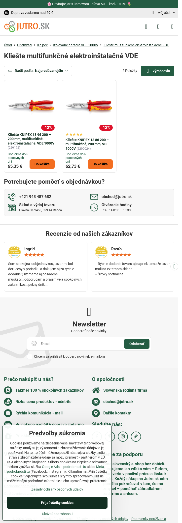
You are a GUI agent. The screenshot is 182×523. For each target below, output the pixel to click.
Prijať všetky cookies (57, 503)
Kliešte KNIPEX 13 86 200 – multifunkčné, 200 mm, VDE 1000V (87, 144)
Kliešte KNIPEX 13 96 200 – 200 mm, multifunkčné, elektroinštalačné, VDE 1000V (31, 139)
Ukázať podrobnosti (57, 514)
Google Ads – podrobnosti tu (64, 467)
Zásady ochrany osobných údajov (57, 489)
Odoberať (136, 344)
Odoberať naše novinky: (89, 331)
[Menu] (172, 26)
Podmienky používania (148, 519)
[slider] (34, 255)
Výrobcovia (157, 71)
